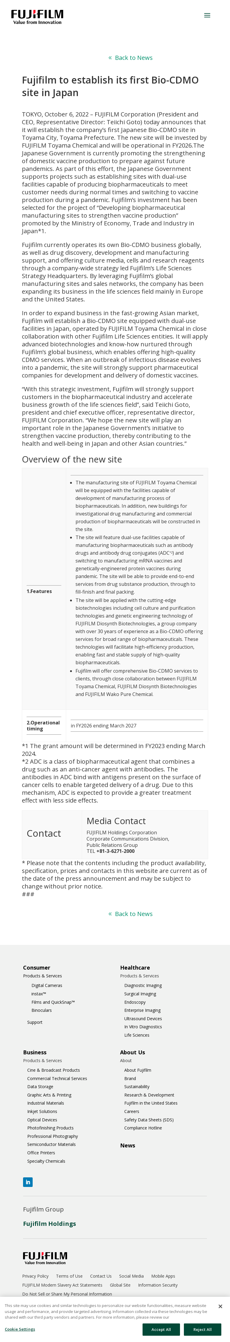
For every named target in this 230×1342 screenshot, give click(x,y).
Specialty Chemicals (46, 1161)
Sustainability (136, 1086)
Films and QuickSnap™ (53, 1002)
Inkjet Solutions (42, 1111)
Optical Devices (42, 1120)
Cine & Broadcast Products (53, 1070)
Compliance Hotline (143, 1128)
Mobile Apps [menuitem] (163, 1276)
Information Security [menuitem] (158, 1285)
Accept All (161, 1332)
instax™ (38, 994)
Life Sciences (136, 1035)
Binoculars (41, 1010)
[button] (207, 15)
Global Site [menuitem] (120, 1285)
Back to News (134, 58)
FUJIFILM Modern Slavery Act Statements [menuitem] (62, 1285)
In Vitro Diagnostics (143, 1026)
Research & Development (149, 1095)
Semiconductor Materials (51, 1144)
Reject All (202, 1332)
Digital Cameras (46, 985)
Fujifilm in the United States (151, 1103)
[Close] (220, 1309)
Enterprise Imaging (142, 1010)
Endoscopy (135, 1002)
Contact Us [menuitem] (101, 1276)
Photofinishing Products (50, 1128)
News (127, 1145)
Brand (130, 1078)
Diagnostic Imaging (143, 985)
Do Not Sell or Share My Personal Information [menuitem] (67, 1294)
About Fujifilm (137, 1070)
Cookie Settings (20, 1332)
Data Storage (40, 1086)
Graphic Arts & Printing (49, 1095)
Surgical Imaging (140, 994)
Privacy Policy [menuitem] (35, 1276)
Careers (131, 1111)
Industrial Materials (45, 1103)
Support (35, 1022)
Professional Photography (52, 1136)
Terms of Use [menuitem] (69, 1276)
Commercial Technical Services (57, 1078)
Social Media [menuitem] (131, 1276)
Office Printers (41, 1153)
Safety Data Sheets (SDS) (149, 1120)
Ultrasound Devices (143, 1018)
